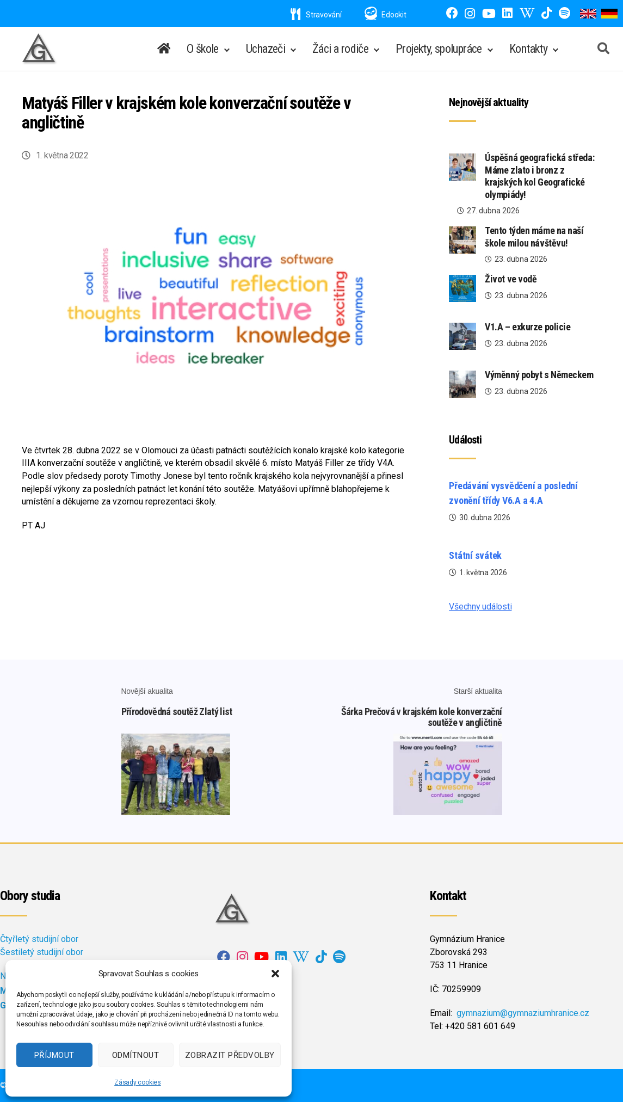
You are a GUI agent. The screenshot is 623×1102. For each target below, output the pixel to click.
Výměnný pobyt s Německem (539, 374)
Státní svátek (475, 555)
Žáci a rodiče (340, 49)
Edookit (393, 14)
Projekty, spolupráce (439, 49)
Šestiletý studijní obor (41, 952)
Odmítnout (135, 1055)
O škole (203, 49)
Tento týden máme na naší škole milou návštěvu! (534, 237)
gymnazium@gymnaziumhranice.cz (523, 1013)
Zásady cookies (137, 1082)
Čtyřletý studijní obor (39, 939)
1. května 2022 (62, 155)
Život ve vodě (510, 279)
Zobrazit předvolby (230, 1055)
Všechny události (480, 606)
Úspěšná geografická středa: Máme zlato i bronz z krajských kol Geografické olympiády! (539, 176)
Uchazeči (265, 49)
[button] (275, 973)
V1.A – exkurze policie (527, 327)
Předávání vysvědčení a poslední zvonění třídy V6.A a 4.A (513, 493)
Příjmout (54, 1055)
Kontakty (528, 49)
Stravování (316, 14)
